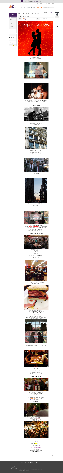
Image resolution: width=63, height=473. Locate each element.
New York (23, 7)
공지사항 (26, 462)
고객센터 (53, 3)
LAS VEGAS (33, 7)
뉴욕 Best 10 (11, 19)
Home (44, 12)
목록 (52, 455)
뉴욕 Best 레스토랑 (12, 22)
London (28, 7)
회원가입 (49, 3)
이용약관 (36, 462)
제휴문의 (41, 462)
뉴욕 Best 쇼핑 (11, 23)
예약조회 (57, 15)
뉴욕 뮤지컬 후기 (12, 26)
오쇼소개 (22, 462)
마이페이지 (45, 3)
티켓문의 (11, 45)
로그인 (37, 3)
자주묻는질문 (31, 462)
